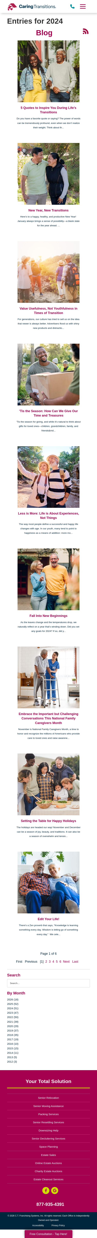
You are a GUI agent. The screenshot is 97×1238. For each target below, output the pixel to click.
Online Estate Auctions (48, 1163)
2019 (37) (12, 1030)
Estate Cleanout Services (48, 1179)
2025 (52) (12, 1003)
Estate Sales (48, 1154)
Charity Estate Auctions (48, 1171)
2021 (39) (12, 1021)
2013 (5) (12, 1057)
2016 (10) (12, 1043)
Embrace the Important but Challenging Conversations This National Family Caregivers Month (48, 718)
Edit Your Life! (48, 919)
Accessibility (38, 1225)
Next (66, 961)
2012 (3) (12, 1061)
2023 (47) (12, 1012)
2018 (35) (12, 1034)
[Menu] (82, 6)
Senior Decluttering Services (48, 1138)
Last (75, 961)
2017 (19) (12, 1039)
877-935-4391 (50, 1204)
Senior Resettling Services (48, 1122)
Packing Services (48, 1114)
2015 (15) (12, 1048)
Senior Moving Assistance (48, 1106)
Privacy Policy (58, 1225)
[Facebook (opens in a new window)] (45, 1190)
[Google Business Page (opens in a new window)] (54, 1190)
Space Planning (48, 1146)
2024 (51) (12, 1008)
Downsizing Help (48, 1130)
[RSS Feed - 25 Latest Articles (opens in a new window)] (85, 31)
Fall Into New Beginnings (48, 616)
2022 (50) (12, 1017)
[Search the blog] (48, 983)
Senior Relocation (48, 1097)
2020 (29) (12, 1026)
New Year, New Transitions (48, 210)
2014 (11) (12, 1052)
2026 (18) (12, 999)
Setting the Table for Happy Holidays (48, 821)
